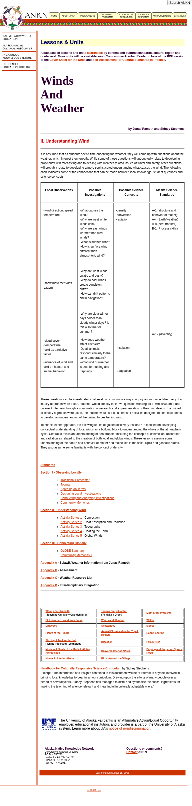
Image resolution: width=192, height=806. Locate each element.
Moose (150, 625)
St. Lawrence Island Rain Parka (64, 620)
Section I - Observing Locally (61, 472)
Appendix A (48, 562)
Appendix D (48, 585)
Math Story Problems (159, 613)
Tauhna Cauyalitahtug (114, 611)
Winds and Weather (112, 620)
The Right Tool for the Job (61, 640)
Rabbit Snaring (155, 633)
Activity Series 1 (71, 517)
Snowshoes (108, 625)
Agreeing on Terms (73, 489)
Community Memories (75, 502)
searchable (95, 53)
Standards (47, 465)
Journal (65, 484)
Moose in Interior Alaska (60, 658)
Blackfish (106, 642)
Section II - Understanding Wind (63, 510)
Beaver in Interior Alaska (115, 651)
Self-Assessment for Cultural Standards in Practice (128, 60)
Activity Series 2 (71, 522)
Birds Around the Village (115, 658)
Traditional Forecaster (75, 480)
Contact (132, 752)
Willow (150, 620)
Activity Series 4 (71, 531)
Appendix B (48, 570)
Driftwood (51, 625)
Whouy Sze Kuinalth (58, 611)
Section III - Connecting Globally (63, 543)
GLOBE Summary (72, 550)
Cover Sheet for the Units (68, 60)
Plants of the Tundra (58, 633)
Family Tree (153, 642)
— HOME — (94, 790)
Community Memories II (76, 555)
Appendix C (48, 578)
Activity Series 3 (71, 526)
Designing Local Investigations (80, 493)
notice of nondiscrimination (129, 728)
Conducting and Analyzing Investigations (87, 498)
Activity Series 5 (71, 535)
